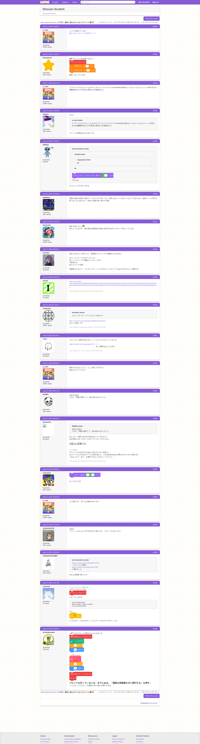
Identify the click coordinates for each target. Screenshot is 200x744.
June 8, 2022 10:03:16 (51, 497)
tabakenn (46, 197)
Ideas (74, 2)
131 (137, 22)
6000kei (46, 145)
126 (121, 22)
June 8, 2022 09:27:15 (51, 391)
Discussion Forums (48, 22)
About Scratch (45, 739)
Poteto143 (47, 225)
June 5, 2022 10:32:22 (51, 54)
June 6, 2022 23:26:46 (51, 221)
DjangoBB (153, 703)
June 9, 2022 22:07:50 (51, 583)
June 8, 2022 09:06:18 (51, 363)
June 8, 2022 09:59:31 (51, 469)
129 (131, 22)
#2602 (71, 115)
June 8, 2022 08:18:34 (51, 335)
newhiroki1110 (48, 528)
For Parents (44, 742)
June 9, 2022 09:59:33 (51, 552)
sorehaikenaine (49, 632)
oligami (46, 114)
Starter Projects (94, 739)
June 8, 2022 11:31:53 (51, 525)
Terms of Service (118, 739)
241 (149, 22)
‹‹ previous (102, 22)
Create (55, 2)
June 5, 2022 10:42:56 (51, 111)
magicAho (47, 308)
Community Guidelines (72, 739)
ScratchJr (139, 742)
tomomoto (47, 422)
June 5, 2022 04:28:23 (51, 26)
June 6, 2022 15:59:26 (51, 194)
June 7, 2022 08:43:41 (51, 249)
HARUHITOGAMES (50, 556)
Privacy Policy (117, 742)
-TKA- (45, 339)
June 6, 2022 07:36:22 (51, 141)
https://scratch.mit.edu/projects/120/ (85, 567)
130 (134, 22)
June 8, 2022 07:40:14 (51, 305)
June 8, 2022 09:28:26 (51, 418)
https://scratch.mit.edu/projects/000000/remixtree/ (87, 321)
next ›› (156, 22)
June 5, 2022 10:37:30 (51, 83)
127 (125, 22)
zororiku (46, 253)
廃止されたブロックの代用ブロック (82, 33)
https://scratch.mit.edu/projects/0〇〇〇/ (84, 344)
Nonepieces (47, 58)
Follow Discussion (151, 19)
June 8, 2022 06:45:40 (51, 277)
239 (143, 22)
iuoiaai (45, 281)
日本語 (60, 22)
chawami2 (47, 473)
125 (118, 22)
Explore (65, 2)
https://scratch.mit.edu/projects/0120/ (85, 563)
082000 (45, 394)
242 (152, 22)
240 (146, 22)
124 (115, 22)
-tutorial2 (46, 586)
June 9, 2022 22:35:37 (51, 629)
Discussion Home (49, 14)
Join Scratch (144, 2)
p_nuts (45, 30)
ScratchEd (140, 739)
